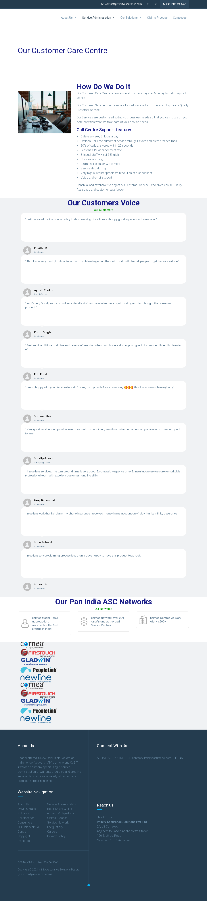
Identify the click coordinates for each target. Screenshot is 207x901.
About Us (69, 17)
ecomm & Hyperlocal (60, 813)
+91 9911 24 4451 (175, 4)
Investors (24, 841)
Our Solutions (131, 17)
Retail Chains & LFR (59, 809)
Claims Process (157, 17)
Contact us (180, 17)
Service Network (58, 822)
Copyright (24, 836)
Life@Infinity (55, 827)
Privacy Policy (56, 836)
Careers (52, 831)
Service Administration (98, 17)
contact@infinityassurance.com (121, 4)
